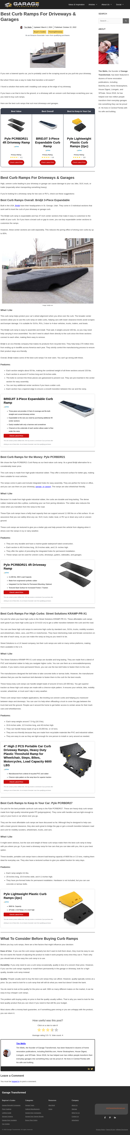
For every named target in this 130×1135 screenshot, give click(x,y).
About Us (108, 5)
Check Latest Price (16, 162)
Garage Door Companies (33, 1113)
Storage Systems (7, 1116)
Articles (94, 5)
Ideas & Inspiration (76, 4)
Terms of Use (110, 1129)
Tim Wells (28, 27)
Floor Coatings (6, 1109)
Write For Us (76, 1113)
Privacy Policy (100, 1129)
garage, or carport (43, 487)
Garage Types (29, 1105)
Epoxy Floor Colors (31, 1120)
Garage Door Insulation (9, 1120)
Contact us (75, 1116)
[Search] (126, 20)
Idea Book (51, 1105)
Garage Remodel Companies (11, 1105)
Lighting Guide (6, 1113)
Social (121, 5)
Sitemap (74, 1109)
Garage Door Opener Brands (34, 1116)
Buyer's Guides (40, 32)
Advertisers (75, 1120)
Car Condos (6, 1124)
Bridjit (17, 206)
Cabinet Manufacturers (32, 1109)
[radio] (39, 1030)
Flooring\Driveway (56, 32)
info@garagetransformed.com (115, 1108)
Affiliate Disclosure (122, 1129)
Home (50, 1109)
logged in (16, 1081)
